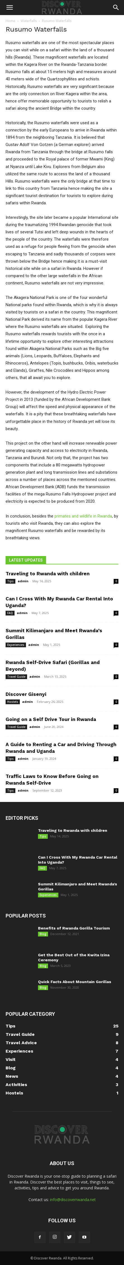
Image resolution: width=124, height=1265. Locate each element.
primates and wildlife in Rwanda (83, 516)
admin (23, 581)
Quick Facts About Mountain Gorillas (74, 981)
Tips (10, 581)
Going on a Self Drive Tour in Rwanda (51, 719)
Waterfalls (29, 20)
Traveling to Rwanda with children (48, 573)
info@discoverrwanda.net (73, 1199)
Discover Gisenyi (26, 694)
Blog (43, 934)
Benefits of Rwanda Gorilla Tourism (74, 928)
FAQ (10, 613)
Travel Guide (16, 677)
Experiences (15, 645)
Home (10, 20)
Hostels (12, 702)
